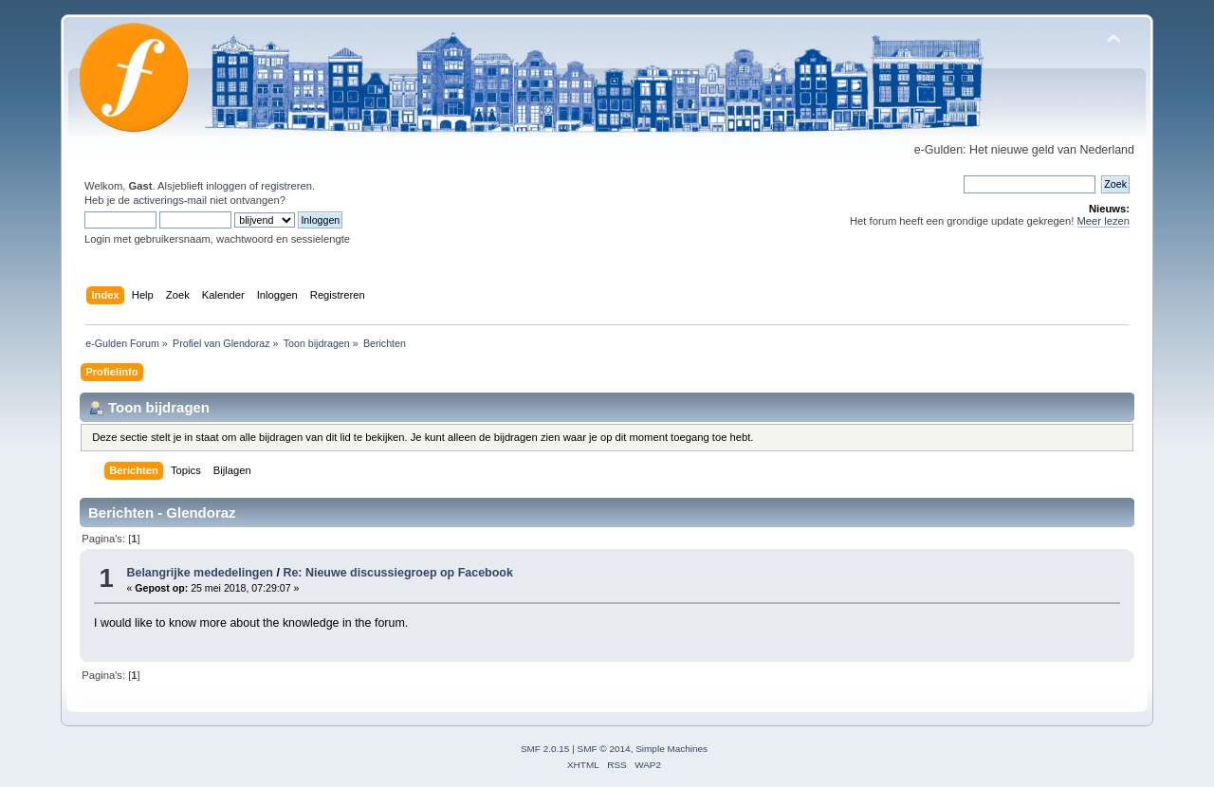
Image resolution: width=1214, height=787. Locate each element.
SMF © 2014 (604, 748)
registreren (286, 186)
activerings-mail (170, 200)
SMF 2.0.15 (545, 748)
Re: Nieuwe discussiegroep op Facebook (398, 572)
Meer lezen (1104, 221)
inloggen (226, 186)
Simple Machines (671, 748)
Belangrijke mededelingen (199, 572)
